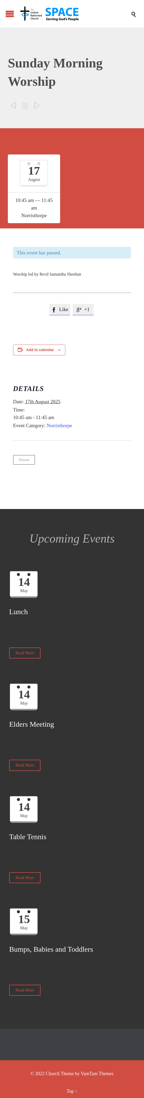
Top (70, 1091)
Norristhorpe (59, 425)
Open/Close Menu (10, 13)
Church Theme (60, 1073)
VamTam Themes (97, 1073)
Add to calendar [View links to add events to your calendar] (40, 350)
